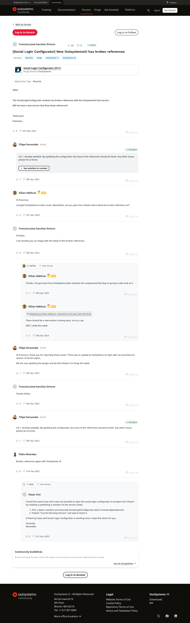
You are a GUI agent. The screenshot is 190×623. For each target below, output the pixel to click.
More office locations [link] (67, 616)
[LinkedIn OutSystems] (175, 616)
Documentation (66, 10)
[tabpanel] (79, 307)
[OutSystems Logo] (27, 596)
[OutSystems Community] (23, 10)
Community (56, 2)
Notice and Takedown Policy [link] (122, 610)
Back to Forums (22, 24)
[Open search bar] (148, 10)
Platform (130, 10)
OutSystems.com (22, 2)
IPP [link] (151, 603)
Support (171, 2)
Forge (97, 10)
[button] (79, 266)
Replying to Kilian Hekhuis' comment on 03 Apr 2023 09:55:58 (60, 313)
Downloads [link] (155, 599)
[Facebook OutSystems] (167, 616)
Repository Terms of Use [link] (120, 606)
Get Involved (111, 10)
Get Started (170, 10)
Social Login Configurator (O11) (42, 68)
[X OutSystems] (158, 616)
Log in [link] (157, 10)
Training (46, 10)
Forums (86, 10)
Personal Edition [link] (41, 2)
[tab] (79, 266)
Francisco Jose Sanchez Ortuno (37, 44)
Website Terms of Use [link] (118, 599)
